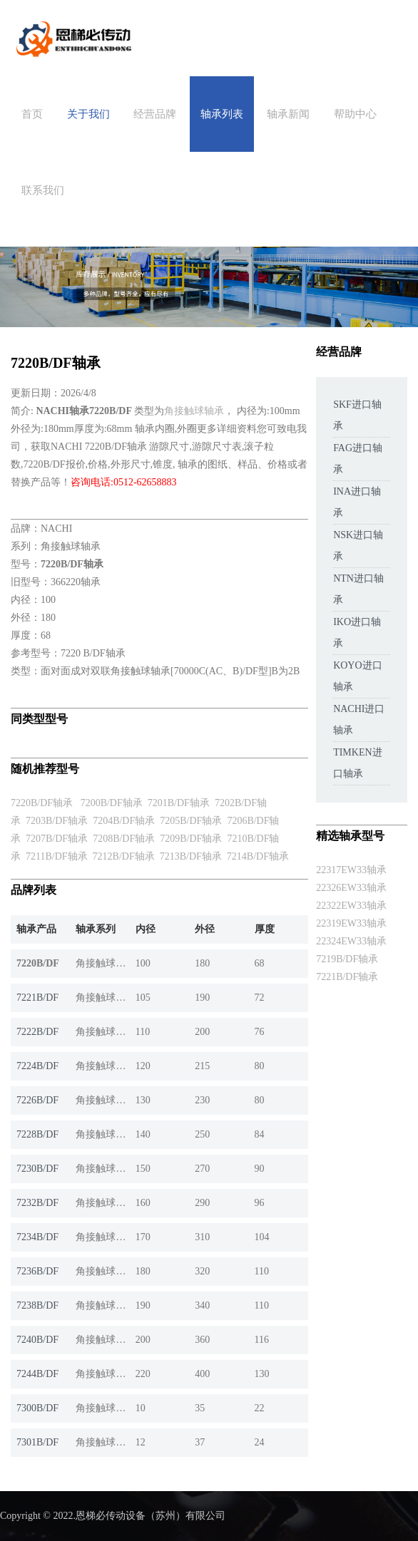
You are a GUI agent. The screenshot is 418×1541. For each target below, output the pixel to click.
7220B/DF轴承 (42, 803)
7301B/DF (37, 1442)
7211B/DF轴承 (57, 856)
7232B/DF (37, 1202)
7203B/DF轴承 (57, 820)
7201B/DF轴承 (179, 803)
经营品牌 (154, 114)
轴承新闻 (288, 114)
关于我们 (88, 114)
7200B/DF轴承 (112, 803)
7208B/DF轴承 (124, 838)
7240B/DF (37, 1339)
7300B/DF (37, 1408)
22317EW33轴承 (351, 870)
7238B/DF (37, 1305)
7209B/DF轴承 (191, 838)
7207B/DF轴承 (57, 838)
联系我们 (42, 190)
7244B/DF (37, 1374)
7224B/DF (37, 1066)
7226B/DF (37, 1100)
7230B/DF (37, 1168)
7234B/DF (37, 1237)
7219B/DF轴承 (347, 959)
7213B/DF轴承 (191, 856)
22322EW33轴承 (351, 905)
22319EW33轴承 (351, 923)
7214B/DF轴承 (258, 856)
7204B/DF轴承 (124, 820)
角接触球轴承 (194, 411)
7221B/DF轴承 (347, 977)
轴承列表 (221, 114)
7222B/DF (37, 1031)
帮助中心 (355, 114)
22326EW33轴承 (351, 887)
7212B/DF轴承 (124, 856)
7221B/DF (37, 997)
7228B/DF (37, 1134)
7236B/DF (37, 1271)
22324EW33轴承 (351, 941)
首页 (32, 114)
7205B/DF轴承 (191, 820)
